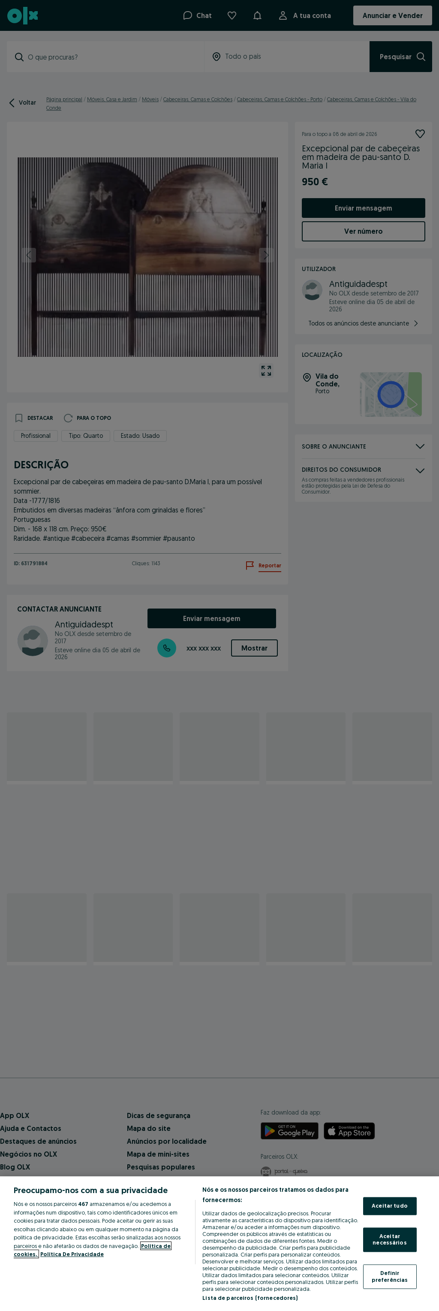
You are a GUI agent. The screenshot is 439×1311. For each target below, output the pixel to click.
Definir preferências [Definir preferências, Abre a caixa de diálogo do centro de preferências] (390, 1276)
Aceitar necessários (389, 1239)
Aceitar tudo (390, 1206)
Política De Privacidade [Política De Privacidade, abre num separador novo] (72, 1254)
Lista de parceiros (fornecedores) (250, 1297)
